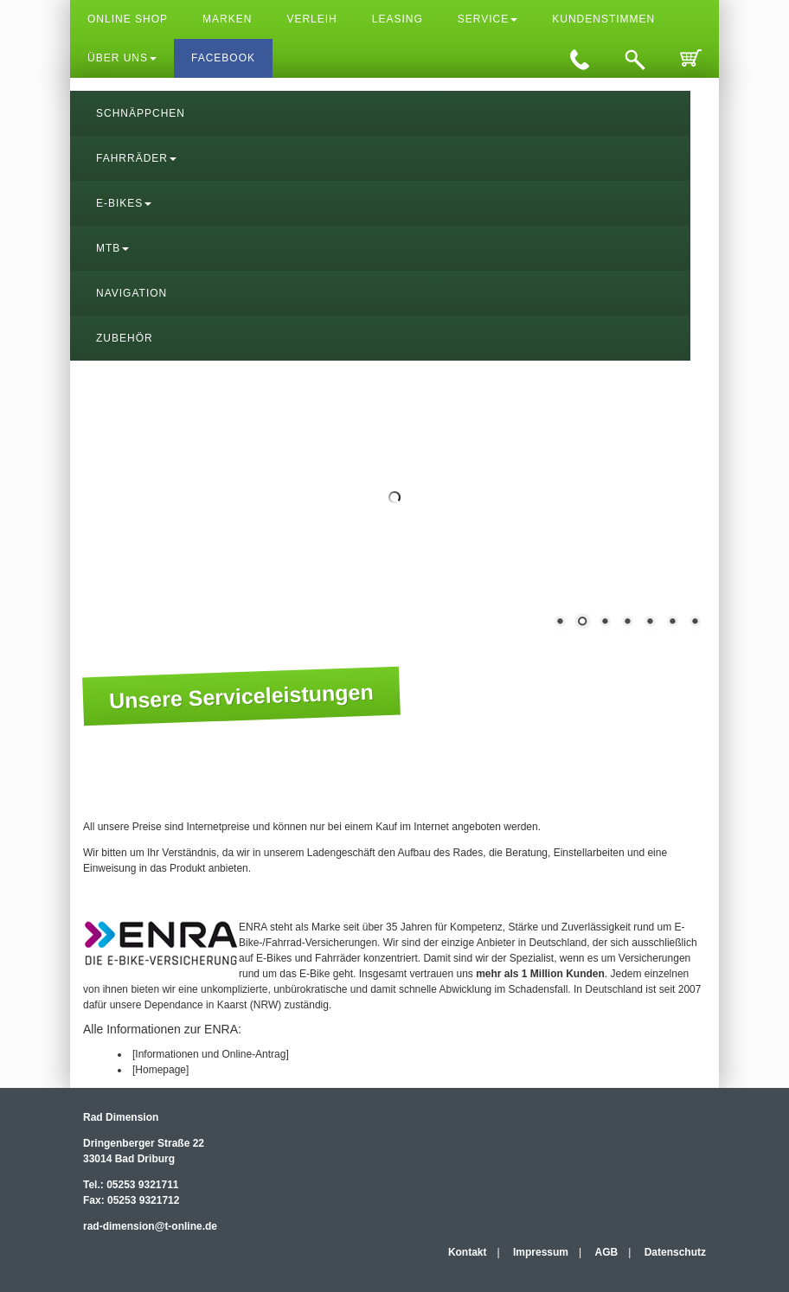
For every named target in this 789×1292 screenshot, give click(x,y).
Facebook (223, 58)
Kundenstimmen (603, 19)
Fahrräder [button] (136, 158)
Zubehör (124, 338)
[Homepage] (160, 1070)
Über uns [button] (122, 58)
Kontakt (467, 1252)
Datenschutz (675, 1252)
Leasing (397, 19)
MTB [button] (112, 248)
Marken (227, 19)
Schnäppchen (140, 113)
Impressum (540, 1252)
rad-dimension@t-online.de (150, 1226)
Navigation (131, 293)
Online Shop (127, 19)
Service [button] (487, 19)
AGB (607, 1252)
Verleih (311, 19)
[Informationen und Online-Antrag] (210, 1054)
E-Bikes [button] (123, 203)
